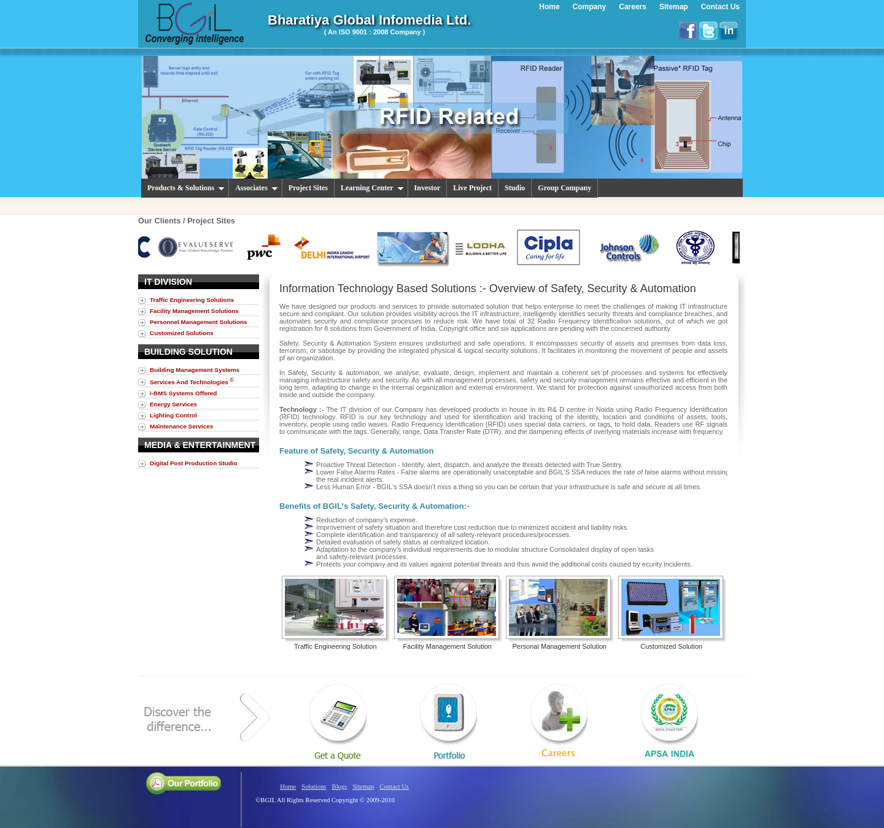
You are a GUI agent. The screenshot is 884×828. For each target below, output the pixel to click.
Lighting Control (173, 415)
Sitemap (363, 786)
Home (288, 786)
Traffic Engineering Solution (335, 646)
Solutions (313, 786)
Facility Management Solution (447, 646)
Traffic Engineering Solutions (192, 299)
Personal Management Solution (560, 646)
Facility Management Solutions (194, 311)
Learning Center (372, 188)
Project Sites (308, 188)
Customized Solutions (182, 333)
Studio (515, 188)
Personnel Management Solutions (198, 322)
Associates (256, 188)
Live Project (472, 188)
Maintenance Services (181, 426)
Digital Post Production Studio (194, 463)
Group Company (564, 188)
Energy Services (173, 404)
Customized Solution (671, 646)
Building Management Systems (194, 369)
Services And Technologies (192, 381)
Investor (427, 188)
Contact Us (394, 786)
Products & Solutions (186, 188)
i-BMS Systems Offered (183, 393)
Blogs (339, 786)
